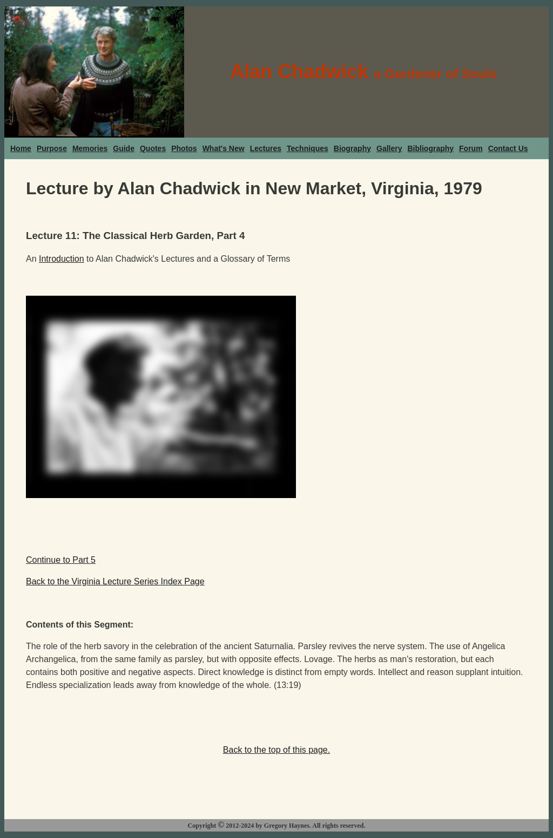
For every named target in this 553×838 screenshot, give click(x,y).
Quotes (153, 148)
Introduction (61, 258)
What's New (224, 148)
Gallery (389, 148)
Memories (89, 148)
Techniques (307, 148)
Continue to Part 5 (61, 559)
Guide (123, 148)
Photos (184, 148)
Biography (352, 148)
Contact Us (508, 148)
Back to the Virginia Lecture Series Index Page (115, 581)
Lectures (265, 148)
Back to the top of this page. (276, 749)
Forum (471, 148)
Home (20, 148)
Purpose (52, 148)
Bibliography (431, 148)
